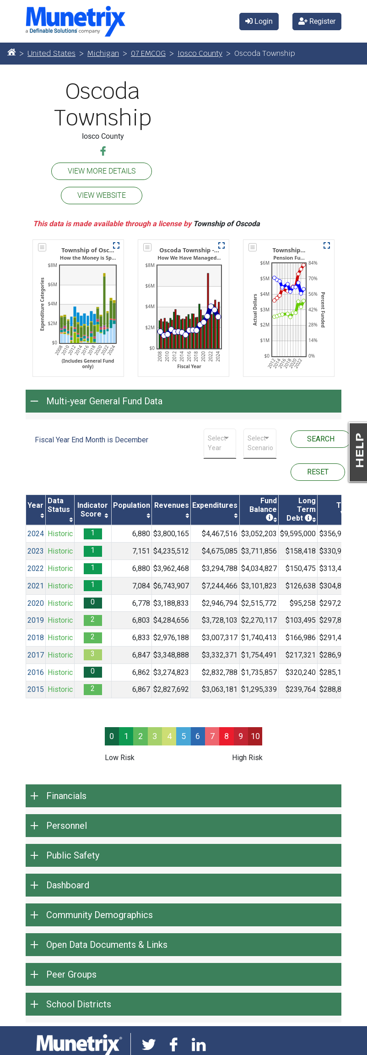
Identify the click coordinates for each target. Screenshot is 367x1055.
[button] (116, 245)
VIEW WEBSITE (101, 195)
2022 (35, 568)
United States (51, 53)
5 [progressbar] (183, 736)
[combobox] (220, 443)
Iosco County (200, 53)
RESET (318, 472)
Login (259, 21)
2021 (35, 586)
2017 (35, 655)
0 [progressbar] (111, 736)
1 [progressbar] (126, 736)
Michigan (103, 53)
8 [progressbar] (226, 736)
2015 (35, 689)
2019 (35, 620)
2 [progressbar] (140, 736)
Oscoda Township (102, 104)
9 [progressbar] (240, 736)
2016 (35, 672)
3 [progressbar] (154, 736)
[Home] (11, 51)
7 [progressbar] (212, 736)
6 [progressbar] (197, 736)
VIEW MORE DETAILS (101, 171)
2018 (35, 637)
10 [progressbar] (255, 736)
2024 (35, 533)
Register (316, 21)
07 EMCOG (148, 53)
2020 (35, 603)
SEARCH (321, 439)
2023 (35, 551)
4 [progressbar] (169, 736)
